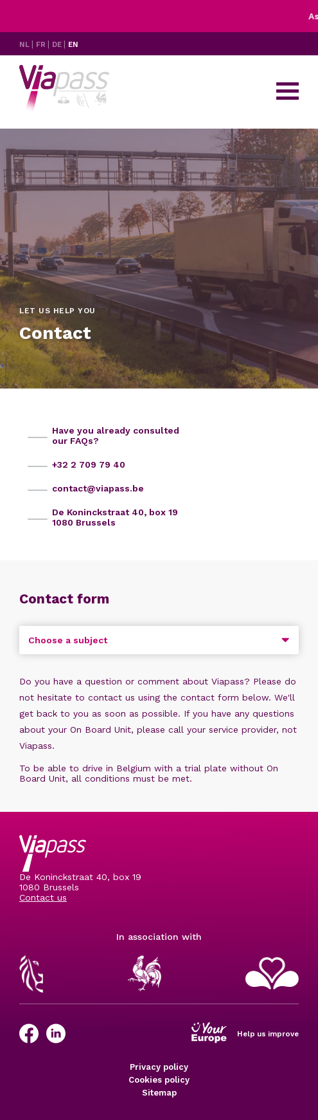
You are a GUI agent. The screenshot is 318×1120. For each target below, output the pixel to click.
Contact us (43, 897)
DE (58, 44)
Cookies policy (159, 1080)
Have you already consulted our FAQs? (115, 435)
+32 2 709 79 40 (88, 464)
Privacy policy (159, 1067)
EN (73, 44)
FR (42, 44)
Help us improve (268, 1033)
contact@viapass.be (98, 488)
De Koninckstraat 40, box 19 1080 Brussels (115, 517)
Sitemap (159, 1092)
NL (25, 44)
